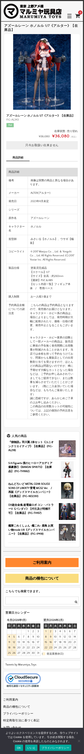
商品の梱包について (42, 578)
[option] (42, 72)
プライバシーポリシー (18, 713)
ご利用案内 (42, 562)
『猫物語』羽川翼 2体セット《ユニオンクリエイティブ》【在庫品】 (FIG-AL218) (31, 446)
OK (19, 747)
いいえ (31, 747)
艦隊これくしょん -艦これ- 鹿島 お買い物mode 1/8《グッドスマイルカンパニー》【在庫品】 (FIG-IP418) (31, 529)
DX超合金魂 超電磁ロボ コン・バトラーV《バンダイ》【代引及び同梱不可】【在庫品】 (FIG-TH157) (31, 509)
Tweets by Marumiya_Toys (20, 664)
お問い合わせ (12, 727)
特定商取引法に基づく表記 (21, 720)
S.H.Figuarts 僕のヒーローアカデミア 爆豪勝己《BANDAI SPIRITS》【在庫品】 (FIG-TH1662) (30, 467)
